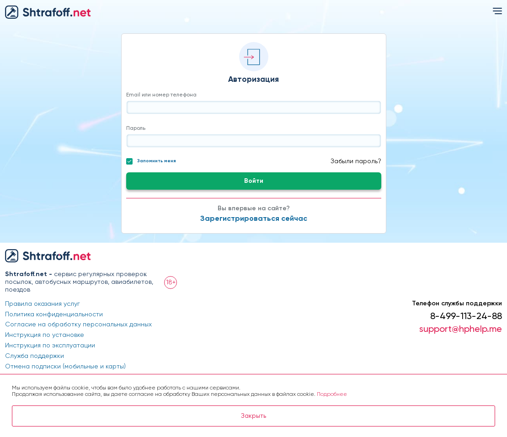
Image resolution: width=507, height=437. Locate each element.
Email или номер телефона (161, 95)
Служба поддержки (34, 356)
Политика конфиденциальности (54, 314)
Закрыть (253, 416)
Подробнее (332, 394)
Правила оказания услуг (42, 304)
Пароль (135, 128)
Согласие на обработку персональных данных (78, 324)
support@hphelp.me (460, 329)
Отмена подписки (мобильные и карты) (65, 366)
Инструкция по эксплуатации (50, 345)
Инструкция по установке (44, 335)
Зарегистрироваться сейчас (253, 219)
